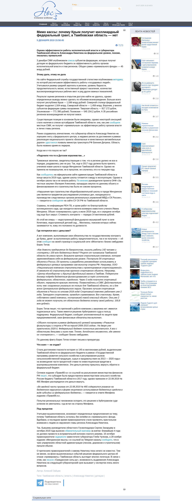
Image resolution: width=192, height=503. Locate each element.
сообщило (107, 440)
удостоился (51, 142)
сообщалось (47, 174)
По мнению (82, 180)
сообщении (57, 200)
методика (118, 79)
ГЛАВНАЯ (43, 24)
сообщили (115, 122)
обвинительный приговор (78, 431)
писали (50, 460)
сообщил (46, 242)
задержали (61, 437)
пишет (43, 376)
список (71, 60)
